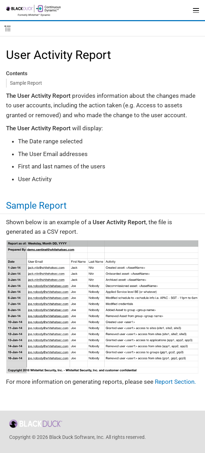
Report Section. (175, 381)
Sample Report (26, 83)
